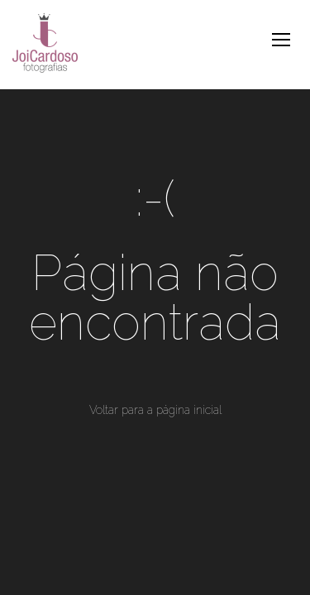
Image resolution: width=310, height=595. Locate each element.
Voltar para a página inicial (155, 410)
